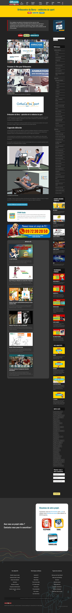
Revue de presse (30, 598)
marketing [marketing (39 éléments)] (59, 446)
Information (15, 582)
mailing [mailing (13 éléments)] (55, 446)
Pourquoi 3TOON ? (33, 3)
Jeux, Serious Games (36, 593)
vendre (20, 35)
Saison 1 (58, 82)
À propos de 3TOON (23, 598)
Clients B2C (53, 3)
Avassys (56, 103)
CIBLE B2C (26, 35)
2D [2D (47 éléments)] (61, 411)
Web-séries (57, 579)
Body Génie (57, 181)
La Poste (56, 54)
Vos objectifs (21, 3)
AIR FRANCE (55, 210)
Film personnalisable (36, 589)
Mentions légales (44, 598)
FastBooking (57, 91)
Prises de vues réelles (36, 582)
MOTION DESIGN (56, 306)
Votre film (27, 3)
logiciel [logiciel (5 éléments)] (59, 444)
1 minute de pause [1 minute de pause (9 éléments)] (56, 411)
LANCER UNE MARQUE (57, 384)
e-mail (63, 512)
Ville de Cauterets (58, 163)
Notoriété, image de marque (15, 575)
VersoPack (57, 123)
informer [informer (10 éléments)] (55, 442)
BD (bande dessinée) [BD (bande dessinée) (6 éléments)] (60, 417)
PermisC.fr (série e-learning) (60, 136)
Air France (57, 52)
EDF (56, 62)
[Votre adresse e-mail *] (59, 481)
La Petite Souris (58, 174)
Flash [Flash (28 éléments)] (61, 436)
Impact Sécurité (58, 113)
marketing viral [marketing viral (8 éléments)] (56, 448)
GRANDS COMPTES (57, 50)
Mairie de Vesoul (58, 160)
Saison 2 (58, 85)
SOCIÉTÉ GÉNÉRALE (56, 236)
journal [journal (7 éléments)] (55, 444)
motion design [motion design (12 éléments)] (56, 452)
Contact (58, 2)
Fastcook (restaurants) (59, 158)
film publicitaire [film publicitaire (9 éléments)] (56, 436)
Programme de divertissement (15, 586)
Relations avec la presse (37, 598)
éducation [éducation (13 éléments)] (61, 465)
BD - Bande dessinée (36, 584)
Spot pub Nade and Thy (59, 152)
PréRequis (57, 96)
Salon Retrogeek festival (59, 169)
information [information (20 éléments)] (61, 440)
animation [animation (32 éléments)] (59, 415)
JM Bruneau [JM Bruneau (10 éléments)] (60, 442)
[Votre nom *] (59, 478)
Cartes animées (36, 591)
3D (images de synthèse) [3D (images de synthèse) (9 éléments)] (57, 413)
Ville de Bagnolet (58, 166)
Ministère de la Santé (58, 65)
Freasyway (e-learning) (59, 187)
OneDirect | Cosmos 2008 (59, 105)
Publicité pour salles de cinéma (57, 591)
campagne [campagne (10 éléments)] (55, 423)
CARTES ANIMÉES (56, 322)
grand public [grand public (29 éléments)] (56, 440)
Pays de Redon (57, 131)
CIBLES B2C (56, 129)
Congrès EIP (57, 171)
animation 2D (34, 35)
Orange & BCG (57, 60)
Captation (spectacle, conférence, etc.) (14, 589)
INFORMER (55, 368)
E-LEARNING (55, 399)
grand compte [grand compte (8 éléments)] (56, 438)
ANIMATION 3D (55, 293)
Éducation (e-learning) (15, 584)
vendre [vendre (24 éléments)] (62, 461)
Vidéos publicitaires (57, 584)
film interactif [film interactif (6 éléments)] (56, 434)
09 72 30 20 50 (54, 512)
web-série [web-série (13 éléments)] (59, 463)
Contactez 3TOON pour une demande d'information (17, 204)
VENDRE (54, 355)
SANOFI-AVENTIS (56, 249)
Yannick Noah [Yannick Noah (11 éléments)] (56, 465)
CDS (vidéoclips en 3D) (59, 139)
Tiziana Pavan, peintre (59, 126)
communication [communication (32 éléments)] (56, 425)
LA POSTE (54, 223)
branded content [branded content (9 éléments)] (56, 421)
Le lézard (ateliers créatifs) (59, 190)
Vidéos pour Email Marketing (57, 577)
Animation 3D (36, 577)
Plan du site (50, 598)
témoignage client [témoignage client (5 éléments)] (56, 461)
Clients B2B (47, 3)
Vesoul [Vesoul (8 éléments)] (55, 463)
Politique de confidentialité (63, 606)
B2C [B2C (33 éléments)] (54, 417)
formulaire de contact (55, 513)
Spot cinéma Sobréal (58, 155)
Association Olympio (58, 116)
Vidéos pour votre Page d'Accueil (57, 575)
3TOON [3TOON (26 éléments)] (55, 415)
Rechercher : (55, 36)
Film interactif (36, 586)
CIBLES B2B (56, 78)
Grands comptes (40, 3)
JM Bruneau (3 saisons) (59, 80)
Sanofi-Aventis (57, 68)
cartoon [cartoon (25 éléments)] (60, 423)
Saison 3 (58, 87)
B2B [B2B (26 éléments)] (63, 415)
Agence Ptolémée (58, 111)
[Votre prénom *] (59, 474)
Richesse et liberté (58, 193)
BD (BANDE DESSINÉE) (57, 336)
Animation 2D (36, 575)
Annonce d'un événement (15, 579)
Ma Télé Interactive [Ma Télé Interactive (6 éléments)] (57, 450)
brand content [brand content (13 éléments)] (56, 419)
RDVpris (56, 108)
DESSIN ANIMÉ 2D (56, 281)
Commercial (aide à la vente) (15, 577)
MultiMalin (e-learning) (59, 134)
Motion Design (36, 579)
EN (62, 3)
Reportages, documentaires (57, 586)
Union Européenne (58, 70)
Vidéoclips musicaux (57, 582)
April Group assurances (59, 150)
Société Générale (58, 57)
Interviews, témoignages (57, 589)
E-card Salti (57, 93)
